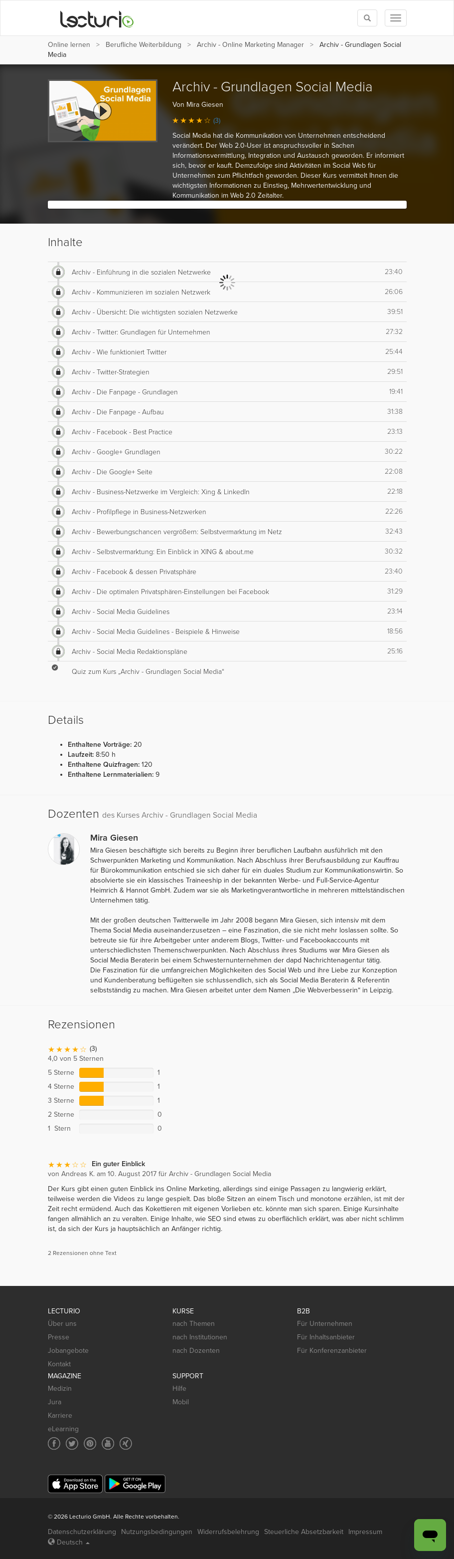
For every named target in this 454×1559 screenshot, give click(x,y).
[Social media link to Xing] (126, 1443)
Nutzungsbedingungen (156, 1532)
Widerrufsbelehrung (228, 1532)
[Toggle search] (367, 17)
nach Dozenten (196, 1350)
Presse (58, 1337)
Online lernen (69, 44)
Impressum (365, 1532)
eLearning (63, 1429)
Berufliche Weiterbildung (143, 44)
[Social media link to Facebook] (54, 1443)
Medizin (60, 1388)
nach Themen (193, 1323)
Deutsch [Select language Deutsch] (69, 1542)
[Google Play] (135, 1484)
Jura (54, 1402)
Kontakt (59, 1364)
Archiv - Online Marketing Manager (250, 44)
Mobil (180, 1402)
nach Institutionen (199, 1337)
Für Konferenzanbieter (332, 1350)
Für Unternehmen (324, 1323)
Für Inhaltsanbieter (326, 1337)
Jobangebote (68, 1350)
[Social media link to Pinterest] (90, 1443)
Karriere (60, 1415)
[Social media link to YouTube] (108, 1443)
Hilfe (179, 1388)
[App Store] (75, 1484)
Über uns (62, 1323)
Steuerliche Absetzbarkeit (303, 1532)
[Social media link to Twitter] (72, 1443)
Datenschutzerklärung (82, 1532)
